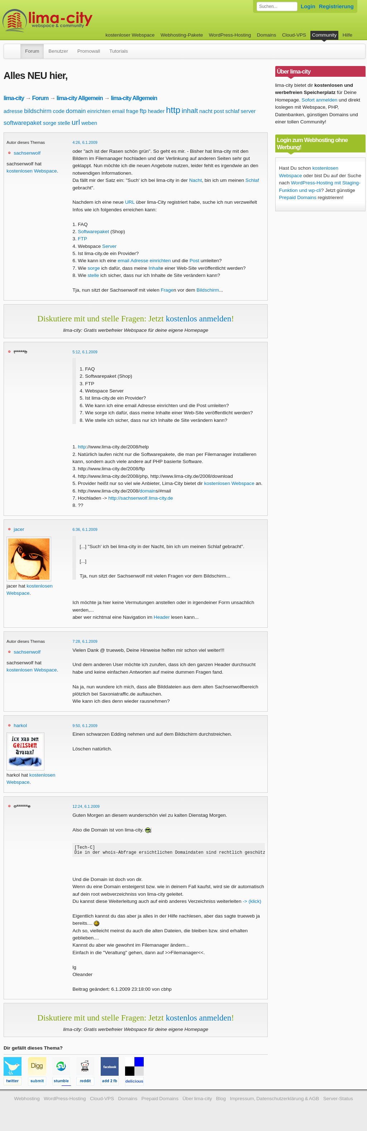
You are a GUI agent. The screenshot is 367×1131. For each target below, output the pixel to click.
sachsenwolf (27, 153)
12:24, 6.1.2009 (86, 806)
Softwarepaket (93, 231)
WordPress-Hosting (230, 35)
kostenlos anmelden (198, 318)
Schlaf (252, 180)
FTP (82, 238)
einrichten (98, 111)
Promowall (88, 51)
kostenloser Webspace (129, 35)
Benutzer (58, 51)
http (173, 110)
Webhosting (27, 1100)
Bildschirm (207, 290)
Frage (167, 290)
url (76, 122)
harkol (20, 725)
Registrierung (336, 6)
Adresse (139, 260)
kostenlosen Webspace (31, 171)
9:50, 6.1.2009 (84, 726)
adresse (13, 111)
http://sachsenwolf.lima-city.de (140, 498)
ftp (143, 111)
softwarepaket (23, 122)
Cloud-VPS (294, 35)
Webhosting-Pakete (182, 35)
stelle (64, 123)
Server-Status (338, 1100)
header (156, 111)
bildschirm (38, 111)
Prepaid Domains (297, 197)
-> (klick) (252, 903)
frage (132, 111)
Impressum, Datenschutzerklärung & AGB (274, 1100)
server (248, 111)
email (118, 111)
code (59, 111)
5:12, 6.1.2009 (84, 352)
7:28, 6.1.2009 (84, 641)
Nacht (195, 180)
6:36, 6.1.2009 (84, 529)
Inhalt (155, 268)
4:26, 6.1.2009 (84, 142)
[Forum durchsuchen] (277, 6)
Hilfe (347, 35)
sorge (50, 123)
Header (162, 617)
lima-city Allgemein (80, 98)
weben (89, 123)
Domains (266, 35)
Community (324, 35)
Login (308, 6)
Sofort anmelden (320, 100)
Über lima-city (197, 1100)
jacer (19, 529)
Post (194, 260)
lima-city (14, 98)
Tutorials (118, 51)
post (219, 111)
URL (130, 202)
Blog (221, 1100)
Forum (32, 51)
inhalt (190, 110)
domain (76, 111)
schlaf (232, 111)
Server (109, 246)
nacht (206, 111)
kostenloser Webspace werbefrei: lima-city (74, 20)
